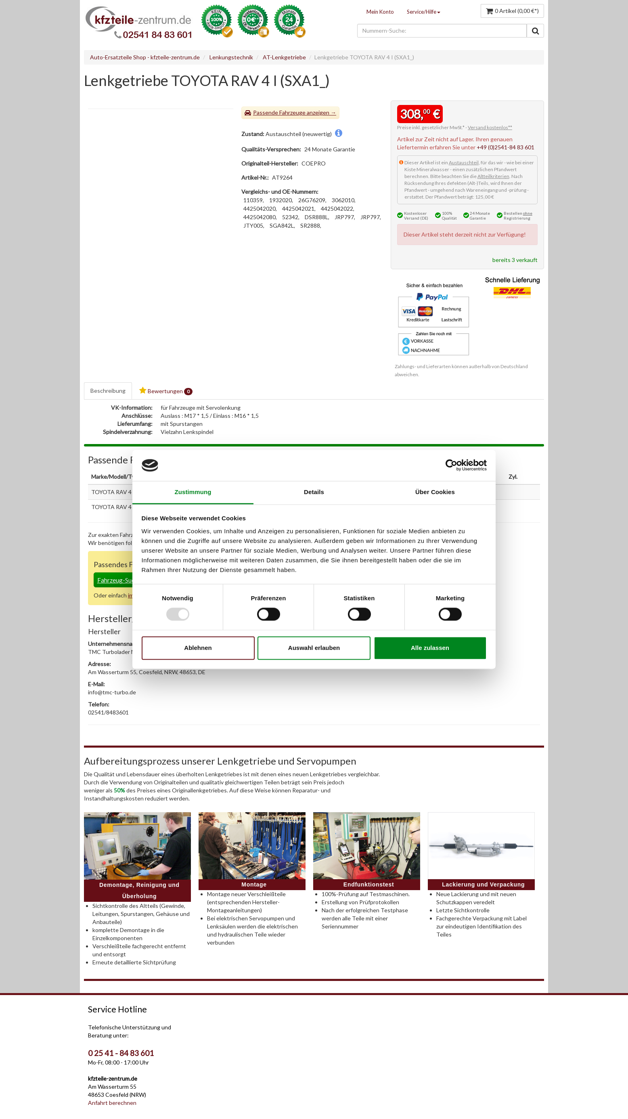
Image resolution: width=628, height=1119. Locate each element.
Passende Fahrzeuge (279, 112)
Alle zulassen (430, 647)
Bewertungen (166, 391)
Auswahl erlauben (314, 647)
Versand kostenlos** (490, 127)
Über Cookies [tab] (435, 491)
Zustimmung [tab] (193, 491)
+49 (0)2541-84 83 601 (505, 147)
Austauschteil (464, 162)
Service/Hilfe (423, 11)
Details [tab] (314, 491)
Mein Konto (380, 11)
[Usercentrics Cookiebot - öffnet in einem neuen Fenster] (451, 465)
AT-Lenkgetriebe (284, 57)
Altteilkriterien (493, 176)
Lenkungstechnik (231, 57)
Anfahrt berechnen (112, 1102)
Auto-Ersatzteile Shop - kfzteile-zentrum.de (145, 57)
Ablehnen (197, 647)
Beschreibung (108, 390)
